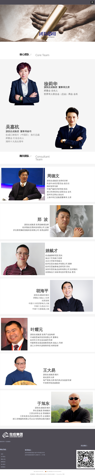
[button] (92, 2)
